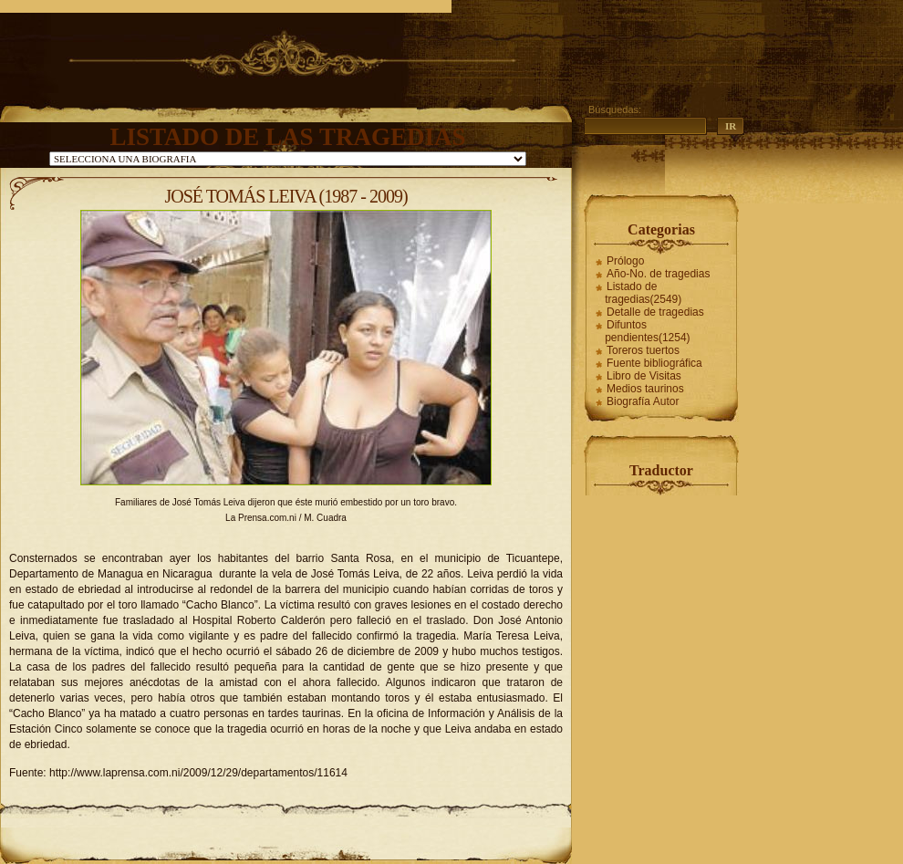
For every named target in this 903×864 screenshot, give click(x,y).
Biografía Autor (643, 401)
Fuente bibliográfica (654, 363)
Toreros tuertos (643, 350)
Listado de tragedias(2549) (643, 293)
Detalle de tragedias (655, 312)
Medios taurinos (645, 388)
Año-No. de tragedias (658, 273)
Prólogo (625, 261)
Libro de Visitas (644, 376)
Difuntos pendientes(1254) (647, 331)
